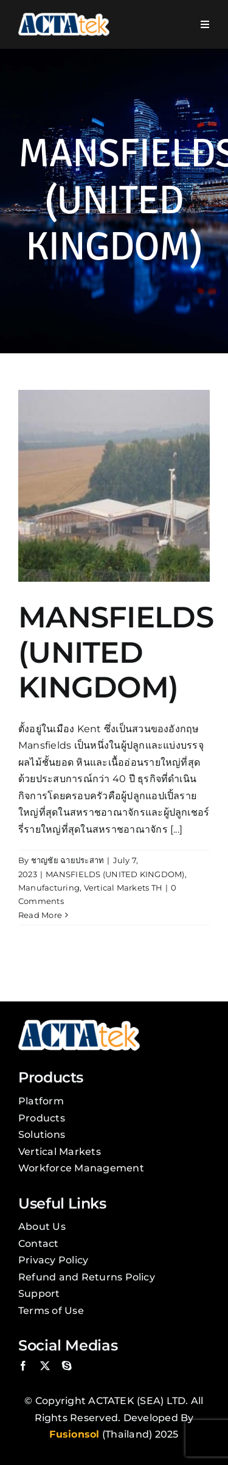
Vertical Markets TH (123, 887)
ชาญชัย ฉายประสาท (68, 860)
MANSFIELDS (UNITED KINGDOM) (115, 652)
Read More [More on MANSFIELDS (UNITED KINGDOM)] (40, 915)
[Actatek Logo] (63, 17)
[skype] (67, 1366)
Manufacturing (49, 887)
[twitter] (45, 1366)
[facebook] (23, 1366)
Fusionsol (74, 1434)
